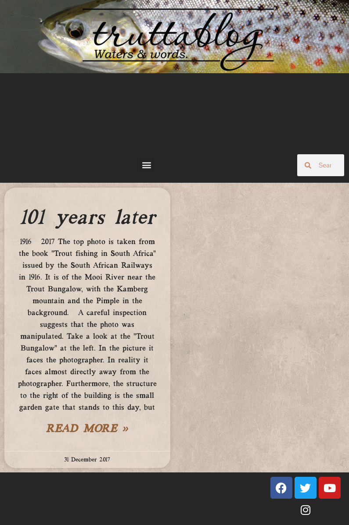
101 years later (87, 218)
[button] (146, 164)
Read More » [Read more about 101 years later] (87, 429)
